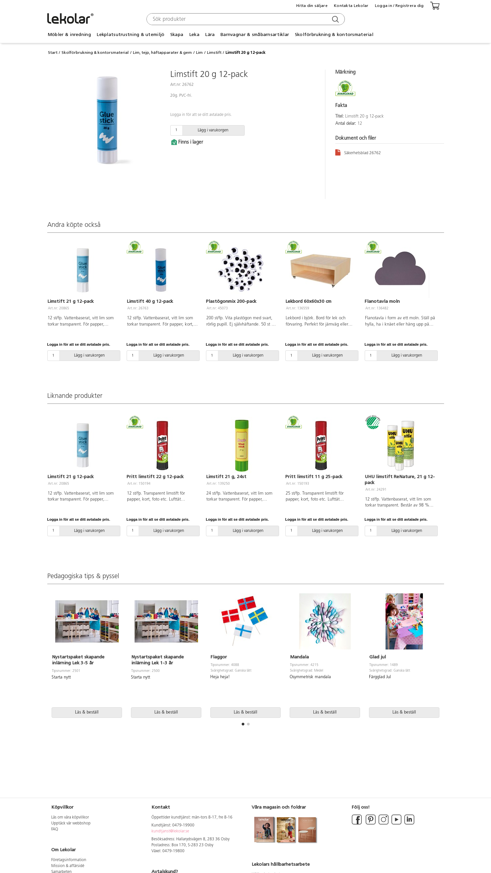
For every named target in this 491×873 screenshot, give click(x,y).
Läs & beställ (87, 712)
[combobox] (245, 19)
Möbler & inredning (69, 34)
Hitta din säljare (312, 5)
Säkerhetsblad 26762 (358, 152)
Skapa (176, 34)
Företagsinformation (68, 860)
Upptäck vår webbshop (71, 823)
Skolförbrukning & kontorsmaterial (334, 34)
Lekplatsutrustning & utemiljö (130, 34)
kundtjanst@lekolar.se (170, 831)
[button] (243, 724)
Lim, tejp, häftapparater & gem (162, 52)
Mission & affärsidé (67, 866)
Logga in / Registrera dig (399, 5)
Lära (210, 34)
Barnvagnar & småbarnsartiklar (255, 34)
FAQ (54, 829)
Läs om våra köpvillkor (70, 818)
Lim (199, 52)
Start (53, 52)
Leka (194, 34)
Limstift (214, 52)
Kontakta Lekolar (351, 5)
